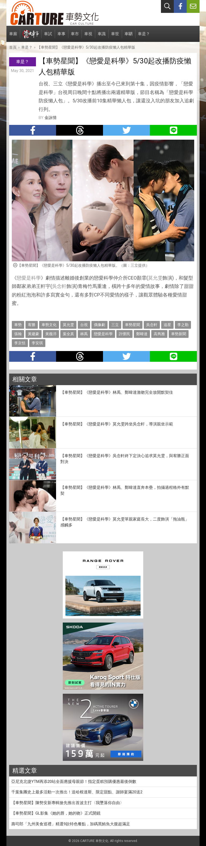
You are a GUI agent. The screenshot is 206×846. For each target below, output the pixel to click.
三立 (115, 325)
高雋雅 (159, 334)
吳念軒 (59, 286)
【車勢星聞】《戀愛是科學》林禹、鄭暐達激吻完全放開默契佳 (116, 392)
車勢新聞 (178, 334)
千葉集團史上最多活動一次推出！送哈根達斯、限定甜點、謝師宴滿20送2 (76, 792)
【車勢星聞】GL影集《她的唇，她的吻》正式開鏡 (56, 813)
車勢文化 (49, 325)
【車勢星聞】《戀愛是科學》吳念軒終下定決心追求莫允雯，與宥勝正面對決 (124, 458)
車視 (88, 36)
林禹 (84, 334)
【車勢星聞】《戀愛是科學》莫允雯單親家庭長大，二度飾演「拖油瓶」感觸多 (124, 522)
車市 (75, 36)
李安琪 (37, 343)
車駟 (128, 36)
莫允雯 (155, 278)
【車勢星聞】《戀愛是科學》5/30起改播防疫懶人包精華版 (86, 47)
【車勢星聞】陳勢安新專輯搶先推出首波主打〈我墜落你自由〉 (67, 802)
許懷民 (124, 334)
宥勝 (31, 325)
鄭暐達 (142, 334)
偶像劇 (99, 325)
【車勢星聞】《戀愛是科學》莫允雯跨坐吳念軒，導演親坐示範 (116, 424)
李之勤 (183, 325)
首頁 (13, 47)
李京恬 (19, 343)
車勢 (18, 325)
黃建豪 (33, 334)
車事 (61, 36)
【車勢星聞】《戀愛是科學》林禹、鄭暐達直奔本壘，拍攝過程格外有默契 (124, 490)
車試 (48, 36)
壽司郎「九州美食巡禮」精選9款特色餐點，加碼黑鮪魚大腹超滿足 (70, 824)
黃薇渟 (51, 334)
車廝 (13, 36)
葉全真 (68, 334)
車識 (101, 36)
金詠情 (51, 117)
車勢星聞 (132, 325)
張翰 (18, 334)
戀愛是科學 (29, 278)
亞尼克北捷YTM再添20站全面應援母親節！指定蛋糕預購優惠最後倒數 (73, 781)
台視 (84, 325)
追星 (167, 325)
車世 (115, 36)
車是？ (144, 36)
